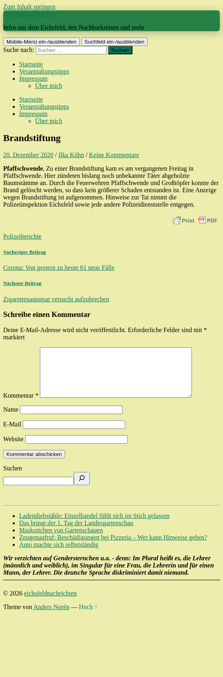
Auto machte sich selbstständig (59, 554)
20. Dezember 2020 (28, 154)
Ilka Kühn (71, 154)
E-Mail (12, 433)
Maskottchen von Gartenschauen (61, 539)
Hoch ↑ (88, 616)
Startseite (31, 64)
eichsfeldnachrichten (29, 13)
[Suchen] (82, 488)
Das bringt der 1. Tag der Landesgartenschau (76, 532)
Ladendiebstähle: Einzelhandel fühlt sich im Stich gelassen (94, 525)
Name (10, 419)
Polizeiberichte (22, 236)
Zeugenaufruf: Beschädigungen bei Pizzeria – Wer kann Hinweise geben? (113, 547)
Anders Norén (51, 616)
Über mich (48, 85)
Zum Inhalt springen (29, 6)
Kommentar (20, 405)
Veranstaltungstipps (44, 71)
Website (13, 448)
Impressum (33, 78)
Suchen (12, 477)
